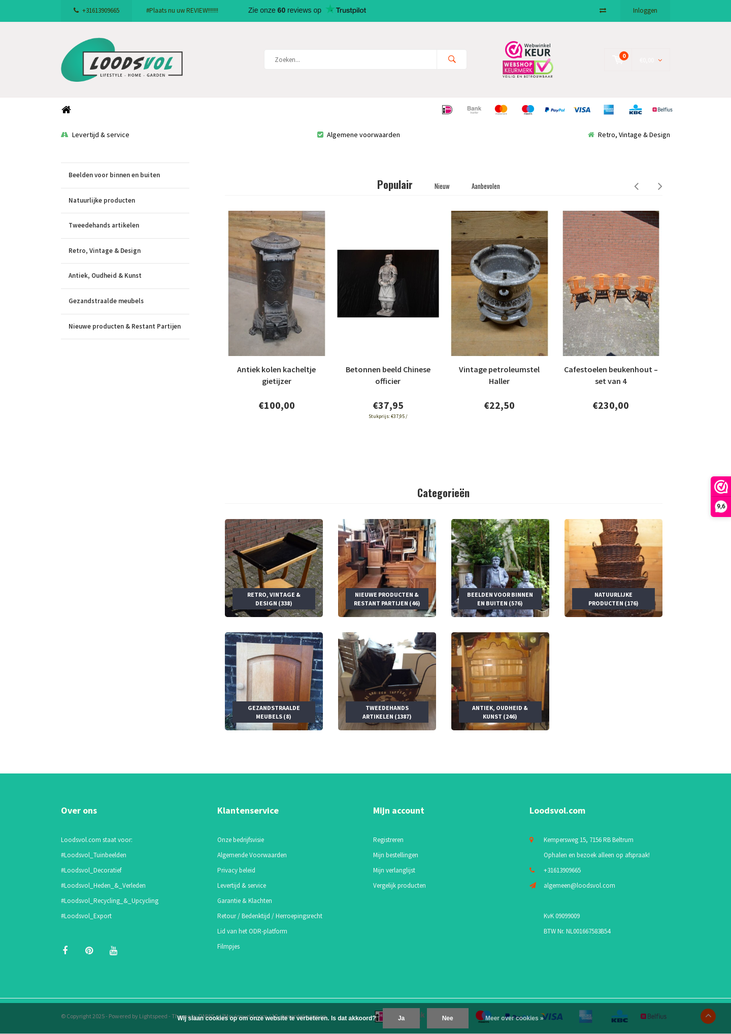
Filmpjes (228, 946)
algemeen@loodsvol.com (579, 885)
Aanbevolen (486, 186)
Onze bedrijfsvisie (240, 839)
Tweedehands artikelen (129, 225)
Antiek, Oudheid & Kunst (129, 276)
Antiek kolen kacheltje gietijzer (276, 375)
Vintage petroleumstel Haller (499, 375)
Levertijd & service (95, 134)
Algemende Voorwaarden (252, 855)
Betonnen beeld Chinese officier (388, 375)
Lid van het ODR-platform (252, 931)
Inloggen (645, 10)
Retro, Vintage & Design (629, 134)
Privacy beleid (236, 870)
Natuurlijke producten (129, 200)
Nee (447, 1018)
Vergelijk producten (399, 885)
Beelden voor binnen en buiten (129, 175)
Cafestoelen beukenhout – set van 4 (611, 375)
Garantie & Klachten (244, 900)
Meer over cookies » (514, 1018)
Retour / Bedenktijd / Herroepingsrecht (269, 916)
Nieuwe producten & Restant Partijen (129, 326)
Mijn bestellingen (395, 855)
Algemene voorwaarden (358, 134)
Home (66, 110)
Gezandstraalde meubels (129, 301)
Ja (401, 1018)
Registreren (388, 839)
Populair (395, 184)
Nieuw (442, 186)
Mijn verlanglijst (394, 870)
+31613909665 (96, 10)
